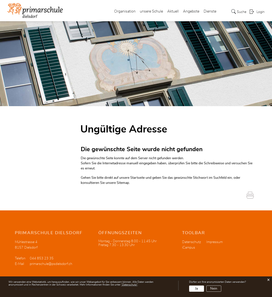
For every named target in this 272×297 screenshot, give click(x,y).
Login (260, 12)
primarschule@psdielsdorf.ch (51, 264)
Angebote (191, 11)
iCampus (188, 247)
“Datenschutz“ (129, 284)
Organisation (125, 11)
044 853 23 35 (42, 258)
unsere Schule (151, 11)
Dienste (210, 11)
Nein (213, 288)
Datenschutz (191, 242)
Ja (196, 288)
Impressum (214, 242)
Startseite (137, 177)
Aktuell (173, 11)
